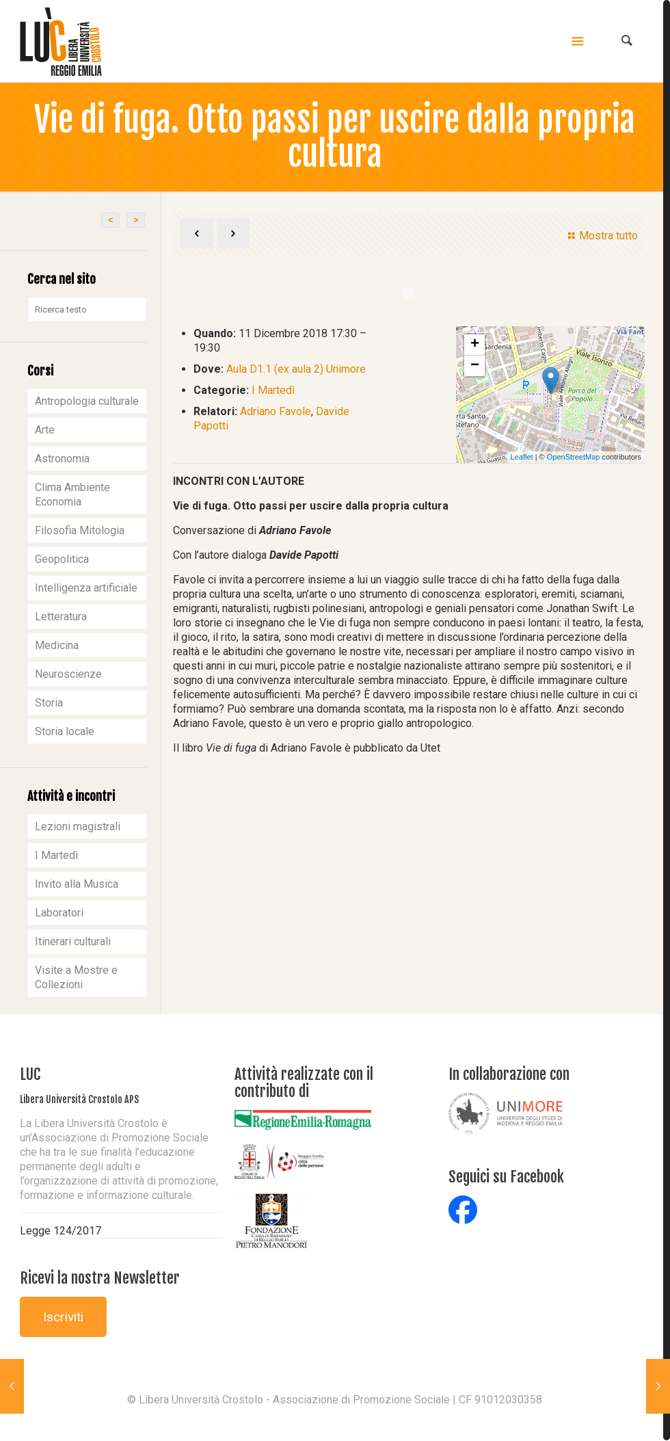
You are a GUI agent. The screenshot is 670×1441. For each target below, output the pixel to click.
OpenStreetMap (573, 457)
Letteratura (61, 616)
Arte (45, 429)
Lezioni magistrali (77, 826)
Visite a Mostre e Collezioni (76, 977)
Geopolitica (62, 559)
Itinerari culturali (73, 941)
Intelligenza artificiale (86, 587)
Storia (49, 702)
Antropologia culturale (87, 401)
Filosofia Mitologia (79, 530)
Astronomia (62, 458)
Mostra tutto (601, 235)
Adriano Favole (275, 411)
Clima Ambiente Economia (72, 494)
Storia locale (64, 731)
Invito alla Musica (76, 883)
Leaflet (522, 457)
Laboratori (59, 912)
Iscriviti (63, 1317)
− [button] (474, 366)
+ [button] (474, 344)
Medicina (57, 645)
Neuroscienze (68, 673)
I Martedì (273, 390)
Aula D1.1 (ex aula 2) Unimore (296, 368)
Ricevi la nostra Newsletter (100, 1278)
